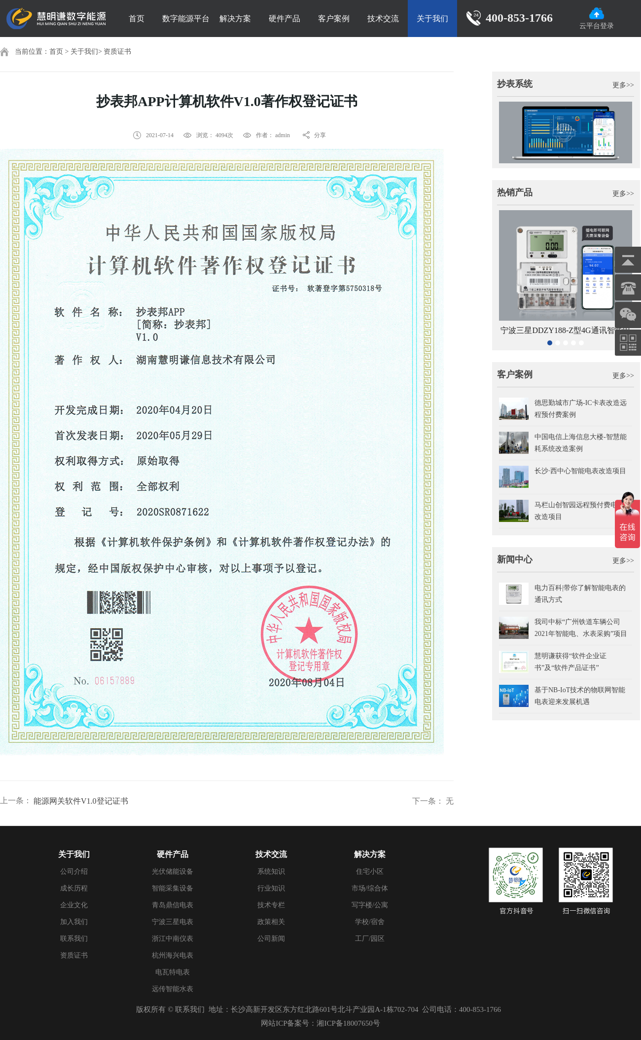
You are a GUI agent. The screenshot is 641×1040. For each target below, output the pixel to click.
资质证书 (117, 51)
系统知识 (271, 871)
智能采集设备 (172, 888)
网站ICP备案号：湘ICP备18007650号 (320, 1023)
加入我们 (74, 922)
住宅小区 (370, 871)
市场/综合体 (370, 888)
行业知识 (271, 888)
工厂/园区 (370, 938)
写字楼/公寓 (370, 905)
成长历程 (74, 888)
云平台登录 (596, 18)
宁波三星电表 (172, 922)
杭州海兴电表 (172, 955)
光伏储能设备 (172, 871)
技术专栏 (271, 905)
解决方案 (235, 18)
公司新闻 (271, 938)
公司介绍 (74, 871)
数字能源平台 (186, 18)
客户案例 (334, 18)
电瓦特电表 (172, 972)
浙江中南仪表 (172, 938)
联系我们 (74, 938)
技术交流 (383, 18)
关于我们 (432, 18)
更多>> (623, 85)
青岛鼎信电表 (172, 905)
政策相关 (271, 922)
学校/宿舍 (370, 922)
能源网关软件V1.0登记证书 (81, 801)
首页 (136, 18)
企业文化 (74, 905)
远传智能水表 (172, 989)
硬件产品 (284, 18)
